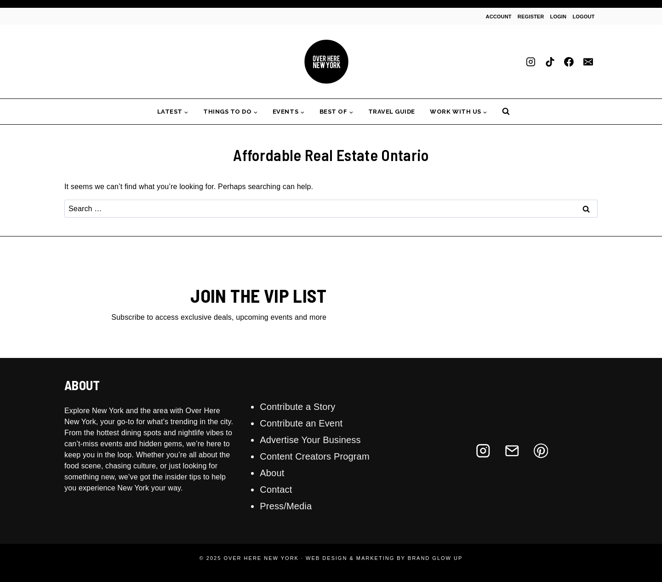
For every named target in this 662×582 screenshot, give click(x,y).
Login (558, 16)
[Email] (588, 61)
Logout (583, 16)
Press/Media (286, 506)
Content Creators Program (314, 456)
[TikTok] (549, 61)
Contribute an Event (301, 423)
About (272, 473)
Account (499, 16)
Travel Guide (391, 111)
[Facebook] (569, 61)
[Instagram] (531, 61)
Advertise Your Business (310, 440)
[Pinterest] (540, 450)
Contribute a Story (297, 407)
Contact (276, 489)
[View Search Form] (506, 111)
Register (531, 16)
